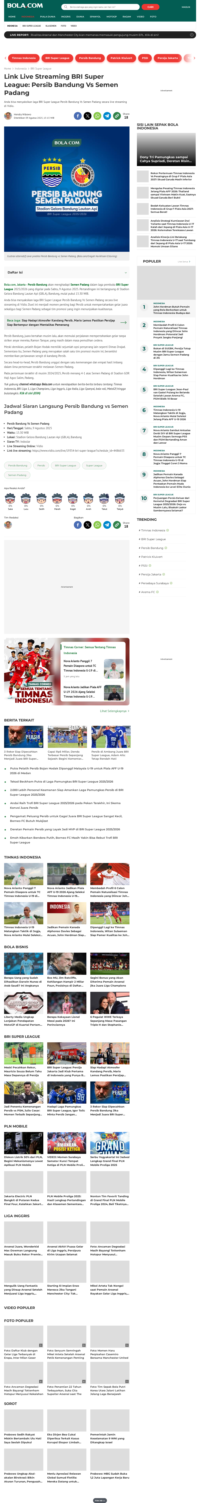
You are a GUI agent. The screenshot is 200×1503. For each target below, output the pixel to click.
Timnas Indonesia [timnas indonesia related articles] (22, 857)
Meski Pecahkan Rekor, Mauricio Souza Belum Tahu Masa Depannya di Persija (23, 1071)
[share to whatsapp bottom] (97, 525)
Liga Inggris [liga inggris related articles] (16, 1216)
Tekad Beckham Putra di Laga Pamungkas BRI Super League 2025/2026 (61, 781)
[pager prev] (5, 58)
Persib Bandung (37, 284)
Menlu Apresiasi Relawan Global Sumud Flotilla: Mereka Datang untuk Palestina (64, 1477)
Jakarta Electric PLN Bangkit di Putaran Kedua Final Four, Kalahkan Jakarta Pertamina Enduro (23, 1200)
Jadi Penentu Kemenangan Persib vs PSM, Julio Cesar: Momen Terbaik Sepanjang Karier (22, 1110)
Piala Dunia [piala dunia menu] (47, 16)
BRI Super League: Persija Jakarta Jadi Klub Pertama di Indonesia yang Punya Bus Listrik (66, 1071)
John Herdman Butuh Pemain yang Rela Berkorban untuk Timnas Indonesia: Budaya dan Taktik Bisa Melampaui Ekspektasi (171, 310)
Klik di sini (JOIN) (30, 393)
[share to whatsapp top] (97, 116)
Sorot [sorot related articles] (10, 1404)
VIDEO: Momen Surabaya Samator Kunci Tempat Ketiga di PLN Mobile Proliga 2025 (66, 1160)
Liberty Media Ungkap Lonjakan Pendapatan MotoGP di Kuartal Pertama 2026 (23, 1020)
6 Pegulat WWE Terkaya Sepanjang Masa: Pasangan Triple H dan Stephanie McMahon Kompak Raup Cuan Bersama (108, 1020)
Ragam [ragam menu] (127, 16)
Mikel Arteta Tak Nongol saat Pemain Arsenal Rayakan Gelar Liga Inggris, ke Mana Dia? (108, 1289)
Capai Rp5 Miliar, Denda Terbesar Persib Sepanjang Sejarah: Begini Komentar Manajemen (65, 755)
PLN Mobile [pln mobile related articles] (15, 1126)
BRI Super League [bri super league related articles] (22, 1037)
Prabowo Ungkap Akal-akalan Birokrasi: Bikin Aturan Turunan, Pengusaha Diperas (23, 1477)
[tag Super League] (94, 465)
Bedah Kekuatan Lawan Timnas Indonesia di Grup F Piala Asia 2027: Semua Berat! (172, 208)
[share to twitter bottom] (87, 525)
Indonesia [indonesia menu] (27, 16)
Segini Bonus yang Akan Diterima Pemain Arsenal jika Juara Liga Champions (108, 981)
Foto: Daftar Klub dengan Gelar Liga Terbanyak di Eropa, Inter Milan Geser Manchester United (21, 1356)
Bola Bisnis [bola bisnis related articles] (16, 947)
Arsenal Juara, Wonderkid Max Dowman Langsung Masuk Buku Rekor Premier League (23, 1250)
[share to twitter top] (87, 116)
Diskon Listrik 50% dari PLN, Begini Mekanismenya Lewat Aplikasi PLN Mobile (23, 1160)
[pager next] (194, 58)
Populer (152, 261)
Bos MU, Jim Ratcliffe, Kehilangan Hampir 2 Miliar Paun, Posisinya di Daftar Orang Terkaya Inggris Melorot (65, 981)
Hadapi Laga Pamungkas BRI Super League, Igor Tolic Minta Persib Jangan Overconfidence (66, 1110)
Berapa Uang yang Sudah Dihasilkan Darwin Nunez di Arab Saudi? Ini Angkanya (23, 981)
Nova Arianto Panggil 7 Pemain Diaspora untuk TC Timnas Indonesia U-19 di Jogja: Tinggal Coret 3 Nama (23, 891)
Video (74, 25)
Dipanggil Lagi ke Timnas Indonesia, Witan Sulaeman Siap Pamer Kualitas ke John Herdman (109, 931)
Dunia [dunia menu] (80, 16)
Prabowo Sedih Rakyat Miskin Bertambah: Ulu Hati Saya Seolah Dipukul (22, 1438)
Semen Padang (80, 284)
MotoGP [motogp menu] (112, 16)
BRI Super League (32, 25)
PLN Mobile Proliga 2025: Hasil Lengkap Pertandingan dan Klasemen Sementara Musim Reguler (66, 1200)
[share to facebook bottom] (78, 525)
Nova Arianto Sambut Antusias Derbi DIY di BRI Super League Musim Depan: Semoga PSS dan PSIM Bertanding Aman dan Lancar (171, 436)
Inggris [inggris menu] (66, 16)
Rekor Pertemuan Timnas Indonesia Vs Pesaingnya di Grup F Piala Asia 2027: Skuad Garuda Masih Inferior (173, 176)
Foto (63, 25)
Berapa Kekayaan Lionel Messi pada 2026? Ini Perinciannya (63, 1020)
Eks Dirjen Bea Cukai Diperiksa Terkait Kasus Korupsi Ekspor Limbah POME (63, 1438)
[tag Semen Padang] (17, 475)
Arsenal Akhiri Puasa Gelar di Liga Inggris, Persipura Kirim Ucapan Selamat (65, 1250)
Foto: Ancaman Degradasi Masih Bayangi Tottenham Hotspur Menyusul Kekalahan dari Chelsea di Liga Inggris (108, 1250)
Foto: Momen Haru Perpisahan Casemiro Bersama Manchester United (109, 1354)
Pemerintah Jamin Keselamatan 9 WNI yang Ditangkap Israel (107, 1438)
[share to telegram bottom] (107, 525)
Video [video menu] (140, 16)
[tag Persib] (41, 465)
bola (25, 7)
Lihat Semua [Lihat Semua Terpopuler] (183, 261)
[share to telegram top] (107, 116)
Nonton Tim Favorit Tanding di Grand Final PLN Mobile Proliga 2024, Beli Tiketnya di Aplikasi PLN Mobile (109, 1200)
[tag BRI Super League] (65, 465)
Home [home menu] (11, 16)
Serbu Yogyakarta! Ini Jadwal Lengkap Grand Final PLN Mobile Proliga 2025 (109, 1160)
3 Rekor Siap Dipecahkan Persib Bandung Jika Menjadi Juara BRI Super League (20, 755)
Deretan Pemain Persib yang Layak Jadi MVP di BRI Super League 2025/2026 (65, 829)
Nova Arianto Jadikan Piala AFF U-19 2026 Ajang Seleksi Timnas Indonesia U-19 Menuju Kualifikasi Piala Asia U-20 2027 (66, 891)
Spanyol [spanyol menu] (95, 16)
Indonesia (12, 25)
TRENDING (147, 519)
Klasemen (51, 25)
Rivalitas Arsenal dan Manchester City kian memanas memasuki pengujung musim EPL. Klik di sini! (95, 34)
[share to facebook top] (78, 116)
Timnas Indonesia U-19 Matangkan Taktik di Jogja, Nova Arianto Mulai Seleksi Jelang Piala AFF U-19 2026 (22, 931)
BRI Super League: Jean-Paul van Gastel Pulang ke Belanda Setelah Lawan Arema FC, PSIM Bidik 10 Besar (171, 394)
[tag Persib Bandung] (17, 465)
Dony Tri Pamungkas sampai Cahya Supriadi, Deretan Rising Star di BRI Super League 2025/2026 (165, 159)
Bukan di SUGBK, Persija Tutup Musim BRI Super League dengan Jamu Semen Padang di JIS (172, 353)
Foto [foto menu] (153, 16)
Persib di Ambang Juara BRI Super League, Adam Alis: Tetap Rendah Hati (110, 755)
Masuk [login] (186, 7)
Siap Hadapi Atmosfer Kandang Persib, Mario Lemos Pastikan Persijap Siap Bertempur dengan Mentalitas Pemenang (107, 1071)
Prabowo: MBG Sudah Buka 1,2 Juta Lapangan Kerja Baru (109, 1475)
